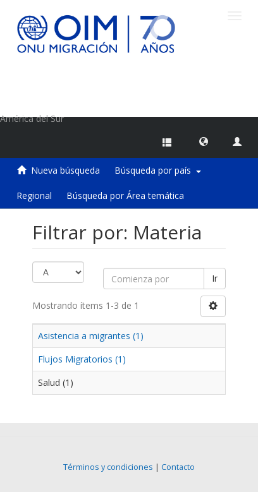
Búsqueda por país (157, 170)
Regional (34, 195)
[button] (203, 141)
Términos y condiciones (108, 467)
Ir (215, 278)
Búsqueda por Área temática (125, 195)
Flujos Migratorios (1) (82, 359)
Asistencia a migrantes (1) (91, 336)
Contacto (178, 467)
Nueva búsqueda (65, 170)
